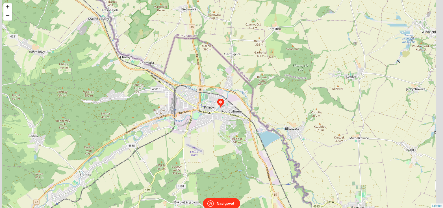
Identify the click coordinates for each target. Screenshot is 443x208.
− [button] (8, 16)
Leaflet (437, 200)
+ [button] (8, 7)
